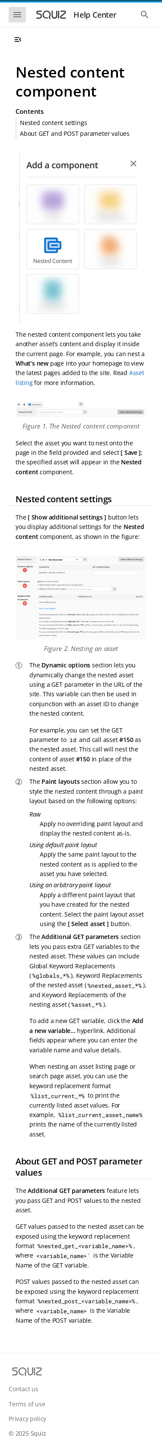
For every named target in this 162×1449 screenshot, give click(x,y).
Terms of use (27, 1404)
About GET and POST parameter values (75, 133)
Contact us (23, 1389)
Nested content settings (53, 123)
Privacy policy (27, 1419)
